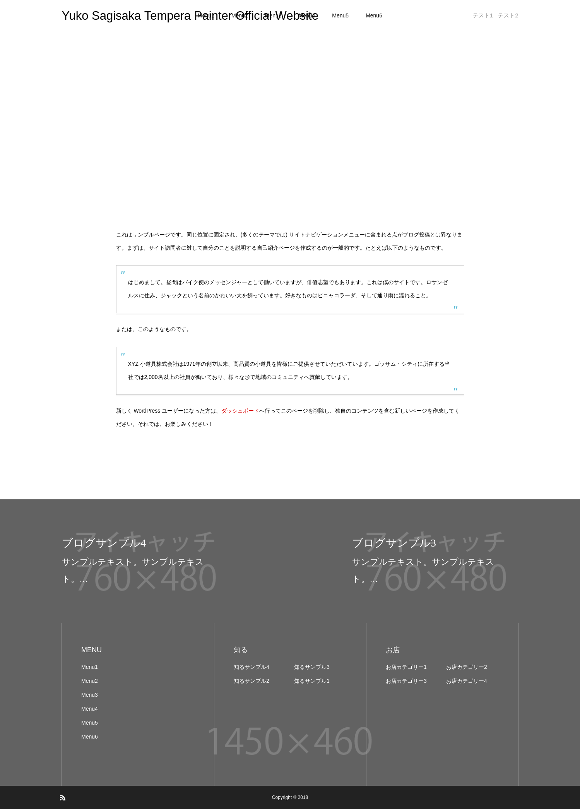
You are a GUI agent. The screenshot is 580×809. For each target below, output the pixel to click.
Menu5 (340, 15)
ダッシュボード (240, 411)
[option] (145, 561)
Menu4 (89, 709)
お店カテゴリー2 (466, 667)
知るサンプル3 (312, 667)
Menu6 (374, 15)
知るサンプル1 (312, 681)
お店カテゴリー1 (406, 667)
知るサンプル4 (251, 667)
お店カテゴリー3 (406, 681)
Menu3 (89, 695)
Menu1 (89, 667)
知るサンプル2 (251, 681)
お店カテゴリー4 (466, 681)
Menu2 (89, 681)
